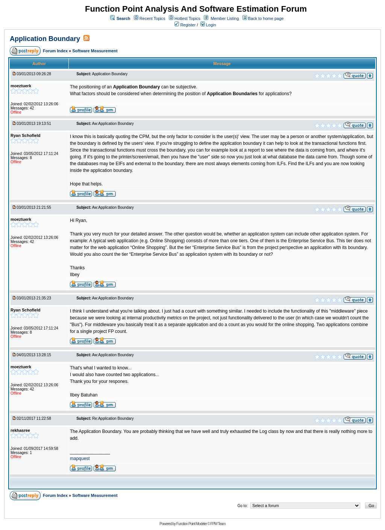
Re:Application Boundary (112, 418)
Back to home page (266, 18)
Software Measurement (94, 51)
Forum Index (56, 51)
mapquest (80, 458)
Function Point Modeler (191, 524)
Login (208, 25)
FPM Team (218, 524)
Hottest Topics (187, 18)
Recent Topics (152, 18)
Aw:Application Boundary (113, 123)
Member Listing (225, 18)
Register (185, 25)
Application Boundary (45, 39)
